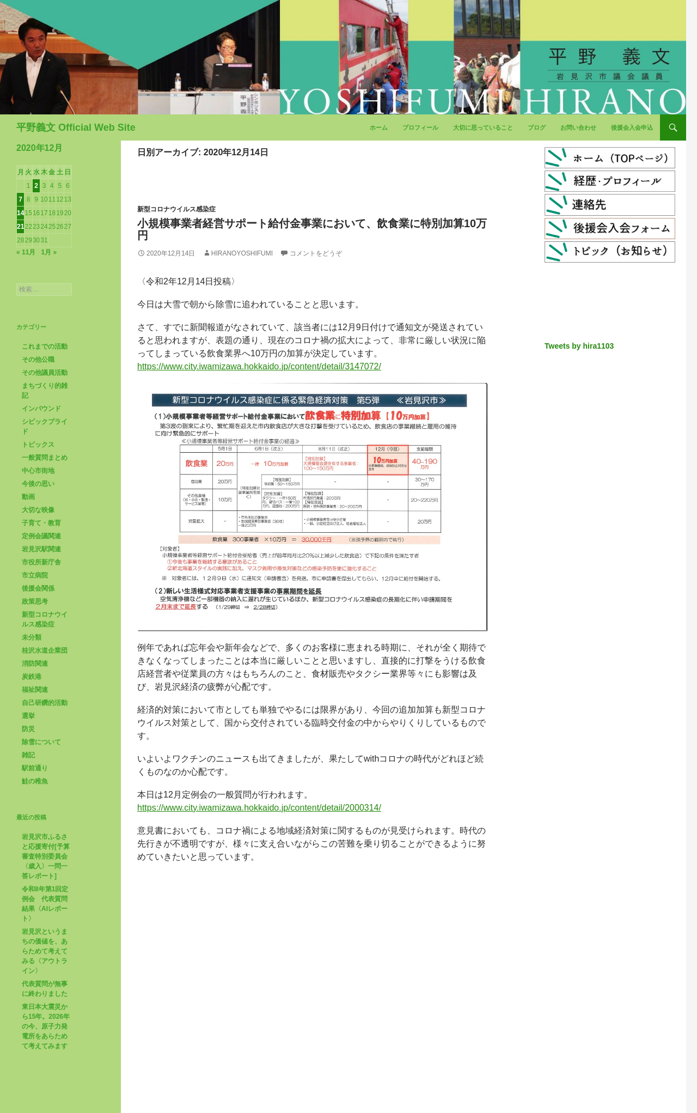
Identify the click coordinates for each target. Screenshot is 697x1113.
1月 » (49, 252)
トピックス (38, 444)
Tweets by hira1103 (579, 346)
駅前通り (35, 768)
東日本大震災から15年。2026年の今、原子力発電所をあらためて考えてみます (46, 1026)
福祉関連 (35, 690)
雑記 (28, 755)
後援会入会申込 (632, 127)
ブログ (537, 127)
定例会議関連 (41, 536)
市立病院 (35, 575)
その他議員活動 (45, 372)
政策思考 (35, 601)
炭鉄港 (31, 676)
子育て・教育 (41, 523)
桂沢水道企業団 (45, 650)
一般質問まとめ (45, 457)
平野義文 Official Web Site (76, 127)
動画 (28, 497)
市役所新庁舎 (41, 562)
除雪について (41, 742)
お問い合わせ (578, 127)
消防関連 (35, 663)
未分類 (31, 637)
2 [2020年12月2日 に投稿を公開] (36, 186)
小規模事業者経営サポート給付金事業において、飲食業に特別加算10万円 (312, 229)
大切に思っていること (483, 127)
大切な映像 (38, 510)
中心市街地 (38, 471)
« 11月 (25, 252)
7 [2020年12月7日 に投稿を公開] (20, 199)
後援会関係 (38, 588)
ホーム (379, 127)
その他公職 (38, 359)
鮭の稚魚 (35, 781)
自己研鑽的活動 (45, 703)
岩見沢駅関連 (41, 549)
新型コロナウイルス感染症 (176, 209)
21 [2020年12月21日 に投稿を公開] (20, 226)
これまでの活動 (45, 346)
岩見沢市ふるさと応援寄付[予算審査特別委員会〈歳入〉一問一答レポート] (46, 856)
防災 (28, 729)
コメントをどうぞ (316, 253)
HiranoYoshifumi (242, 253)
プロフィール (420, 127)
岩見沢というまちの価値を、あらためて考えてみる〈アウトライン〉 (45, 951)
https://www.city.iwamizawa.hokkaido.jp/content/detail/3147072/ (259, 366)
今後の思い (38, 484)
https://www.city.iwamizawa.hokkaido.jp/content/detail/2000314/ (259, 807)
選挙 (28, 716)
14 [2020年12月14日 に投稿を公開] (20, 213)
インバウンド (41, 408)
